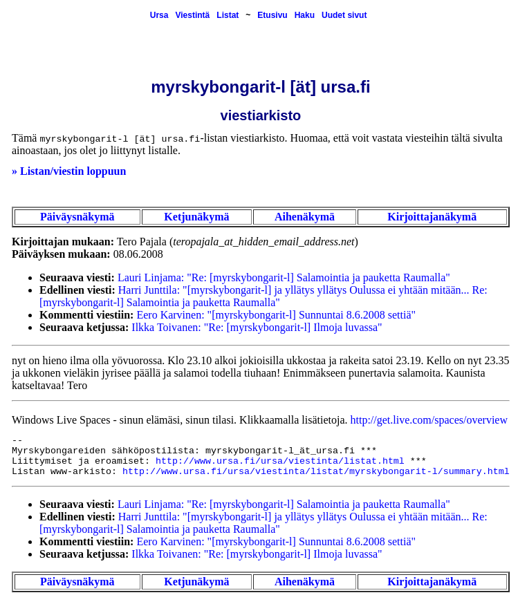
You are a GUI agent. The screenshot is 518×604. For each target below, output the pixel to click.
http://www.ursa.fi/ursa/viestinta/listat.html (280, 461)
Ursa (159, 15)
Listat (227, 15)
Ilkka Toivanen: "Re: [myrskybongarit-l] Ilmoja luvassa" (256, 327)
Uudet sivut (344, 15)
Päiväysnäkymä (77, 217)
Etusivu (272, 15)
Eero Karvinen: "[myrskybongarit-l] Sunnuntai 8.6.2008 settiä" (276, 315)
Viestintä (192, 15)
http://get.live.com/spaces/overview (429, 420)
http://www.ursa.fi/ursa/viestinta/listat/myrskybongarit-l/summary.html (316, 471)
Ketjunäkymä (196, 217)
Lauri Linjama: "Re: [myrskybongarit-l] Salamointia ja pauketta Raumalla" (284, 277)
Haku (305, 15)
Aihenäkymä (305, 217)
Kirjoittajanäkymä (432, 217)
